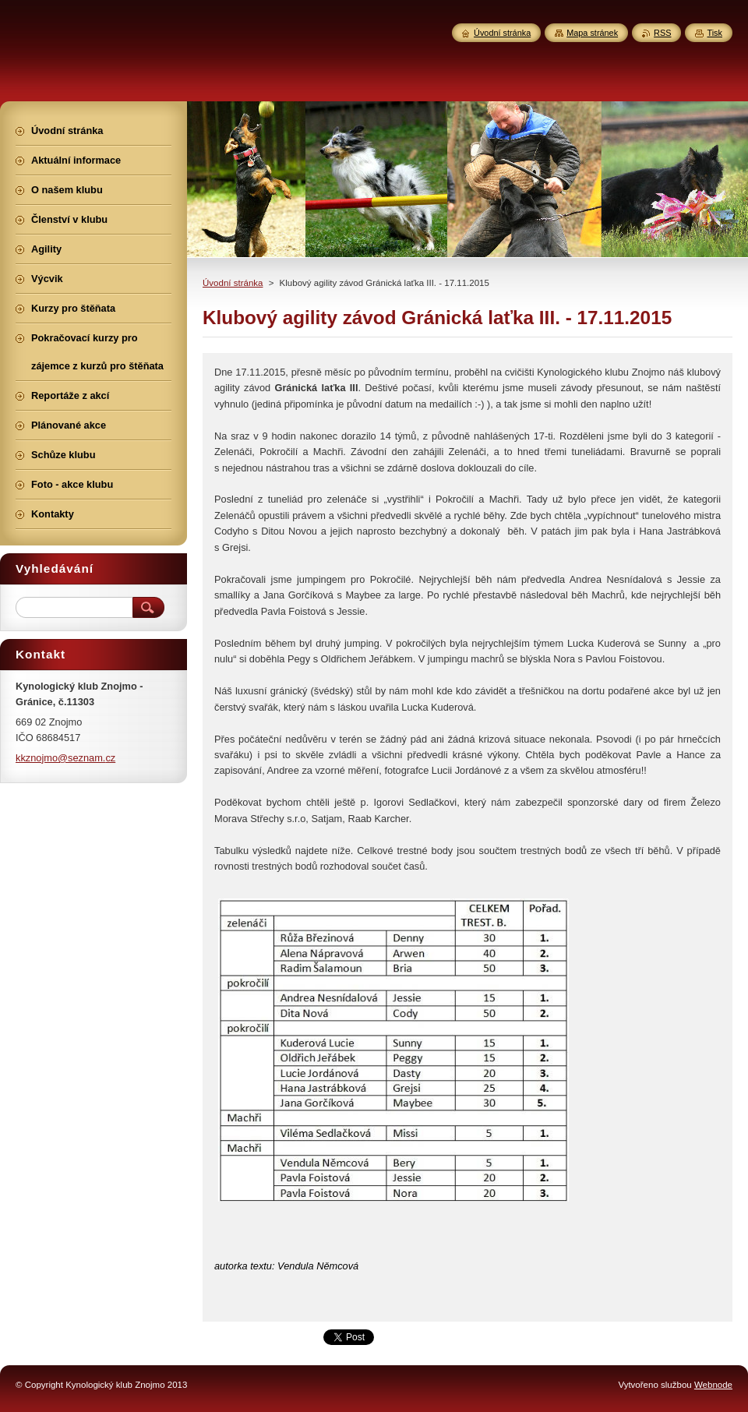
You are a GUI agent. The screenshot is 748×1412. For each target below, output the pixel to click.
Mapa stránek (592, 32)
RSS (662, 32)
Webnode (713, 1384)
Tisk (714, 32)
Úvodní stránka (233, 283)
